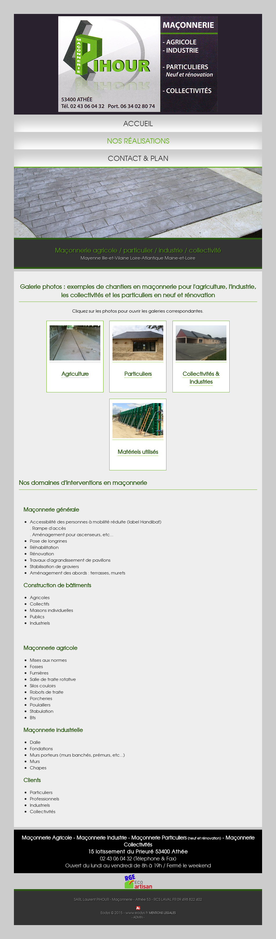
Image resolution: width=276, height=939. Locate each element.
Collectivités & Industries (201, 377)
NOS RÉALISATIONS (138, 140)
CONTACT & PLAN (138, 158)
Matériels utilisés (138, 452)
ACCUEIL (138, 123)
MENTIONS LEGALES (162, 913)
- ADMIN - (138, 917)
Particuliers (138, 374)
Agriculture (75, 374)
